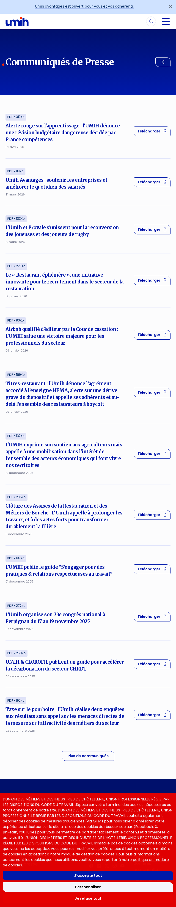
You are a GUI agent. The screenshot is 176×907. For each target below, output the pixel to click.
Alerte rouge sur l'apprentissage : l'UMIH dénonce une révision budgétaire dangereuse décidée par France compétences (63, 132)
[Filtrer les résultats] (162, 62)
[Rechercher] (151, 21)
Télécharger (154, 131)
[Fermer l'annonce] (170, 6)
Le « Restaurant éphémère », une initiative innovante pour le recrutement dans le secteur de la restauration (65, 281)
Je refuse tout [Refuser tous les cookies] (88, 898)
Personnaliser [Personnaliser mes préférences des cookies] (88, 887)
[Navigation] (166, 21)
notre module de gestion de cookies (82, 854)
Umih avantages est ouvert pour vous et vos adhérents (84, 6)
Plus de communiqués (88, 756)
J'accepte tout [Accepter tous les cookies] (88, 875)
